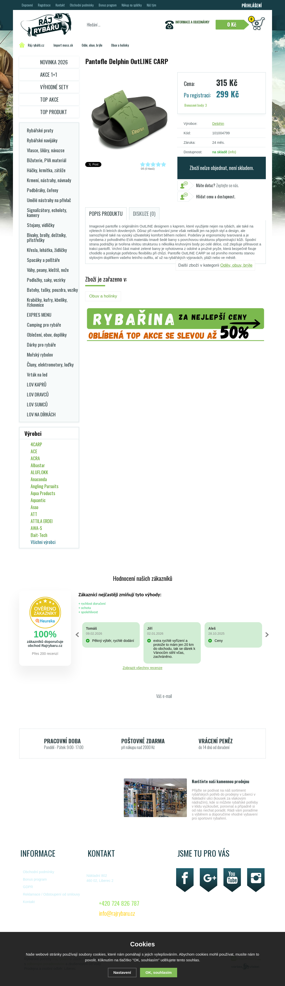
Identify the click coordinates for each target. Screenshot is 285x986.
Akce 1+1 (48, 74)
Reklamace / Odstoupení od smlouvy (51, 894)
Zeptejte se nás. (217, 185)
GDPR (28, 887)
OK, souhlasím (158, 972)
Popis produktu (106, 213)
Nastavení (122, 972)
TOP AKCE (49, 99)
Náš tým (151, 4)
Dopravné (27, 4)
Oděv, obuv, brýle (236, 265)
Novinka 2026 (54, 62)
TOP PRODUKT (53, 112)
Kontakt (60, 4)
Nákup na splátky (132, 4)
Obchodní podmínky (82, 4)
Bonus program (108, 4)
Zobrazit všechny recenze (142, 668)
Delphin (218, 124)
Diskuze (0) (144, 213)
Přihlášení (252, 5)
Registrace (44, 4)
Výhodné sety (54, 87)
